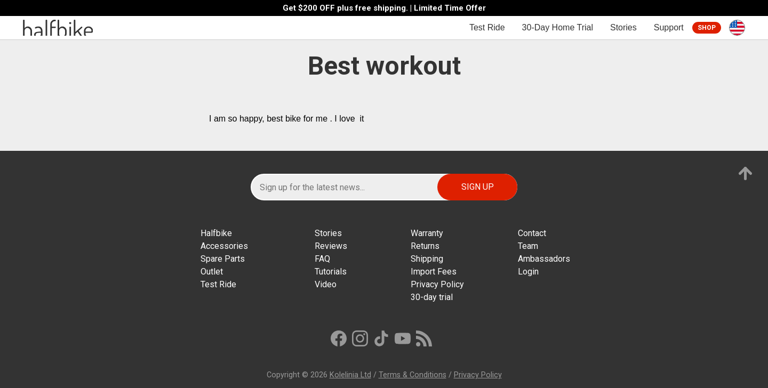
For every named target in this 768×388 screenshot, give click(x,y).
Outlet (212, 271)
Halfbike (216, 233)
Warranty (427, 233)
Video (326, 284)
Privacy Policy (437, 284)
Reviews (331, 246)
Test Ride (487, 27)
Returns (425, 246)
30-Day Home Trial (557, 27)
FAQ (322, 259)
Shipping (427, 259)
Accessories (224, 246)
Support (669, 27)
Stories (623, 27)
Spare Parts (223, 259)
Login (528, 271)
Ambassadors (544, 259)
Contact (532, 233)
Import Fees (434, 271)
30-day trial (432, 297)
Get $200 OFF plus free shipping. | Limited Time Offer (384, 8)
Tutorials (331, 271)
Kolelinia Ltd (350, 374)
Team (528, 246)
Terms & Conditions (412, 374)
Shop (707, 27)
